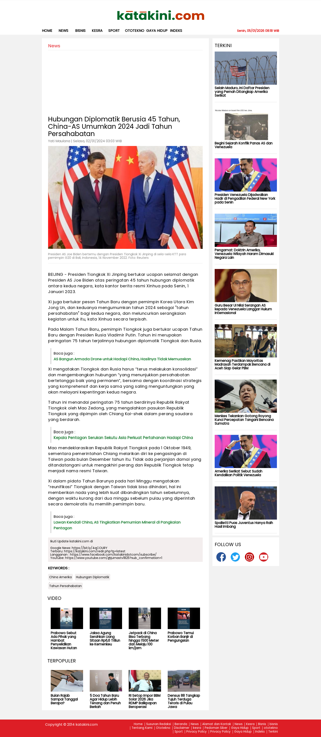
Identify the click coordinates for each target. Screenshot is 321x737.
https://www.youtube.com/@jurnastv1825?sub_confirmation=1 (113, 558)
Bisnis (262, 724)
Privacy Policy (196, 731)
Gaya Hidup (156, 30)
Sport (114, 30)
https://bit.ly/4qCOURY (89, 548)
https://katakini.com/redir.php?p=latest (94, 551)
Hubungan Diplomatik (92, 577)
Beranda (181, 724)
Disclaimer (181, 728)
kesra (97, 30)
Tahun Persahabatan (65, 586)
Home (47, 30)
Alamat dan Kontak (216, 724)
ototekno (134, 30)
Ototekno (163, 728)
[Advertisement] (125, 81)
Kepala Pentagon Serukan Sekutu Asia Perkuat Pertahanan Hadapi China (123, 437)
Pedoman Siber (216, 728)
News (63, 30)
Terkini (273, 731)
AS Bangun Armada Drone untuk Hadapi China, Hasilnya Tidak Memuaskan (122, 359)
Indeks (176, 30)
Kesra (250, 724)
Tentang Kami (142, 728)
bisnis (80, 30)
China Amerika (60, 577)
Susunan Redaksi (158, 724)
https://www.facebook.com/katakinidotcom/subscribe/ (113, 554)
